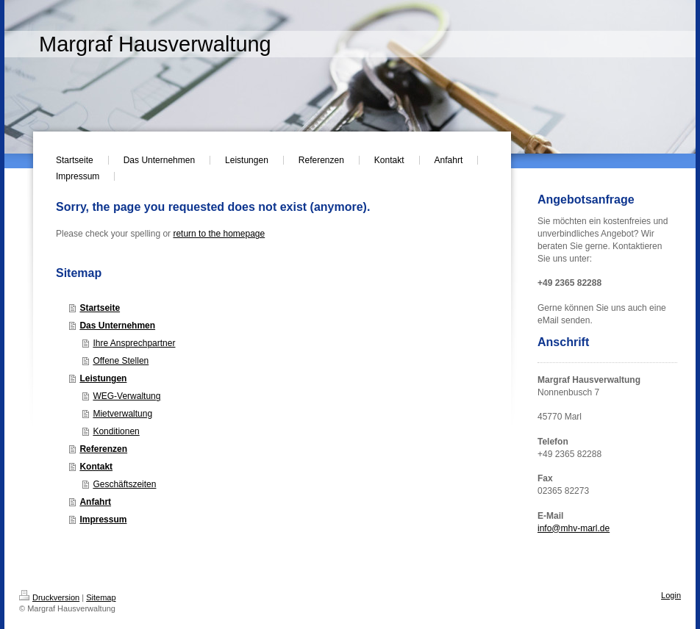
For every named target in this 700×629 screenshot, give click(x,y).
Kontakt (96, 466)
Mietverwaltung (122, 414)
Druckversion (49, 597)
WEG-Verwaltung (126, 396)
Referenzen (103, 449)
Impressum (102, 519)
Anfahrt (95, 502)
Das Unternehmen (117, 325)
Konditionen (116, 431)
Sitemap (100, 597)
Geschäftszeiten (124, 484)
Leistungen (102, 378)
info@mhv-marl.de (574, 528)
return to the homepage (219, 234)
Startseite (99, 308)
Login (671, 595)
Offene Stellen (121, 361)
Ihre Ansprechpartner (134, 343)
